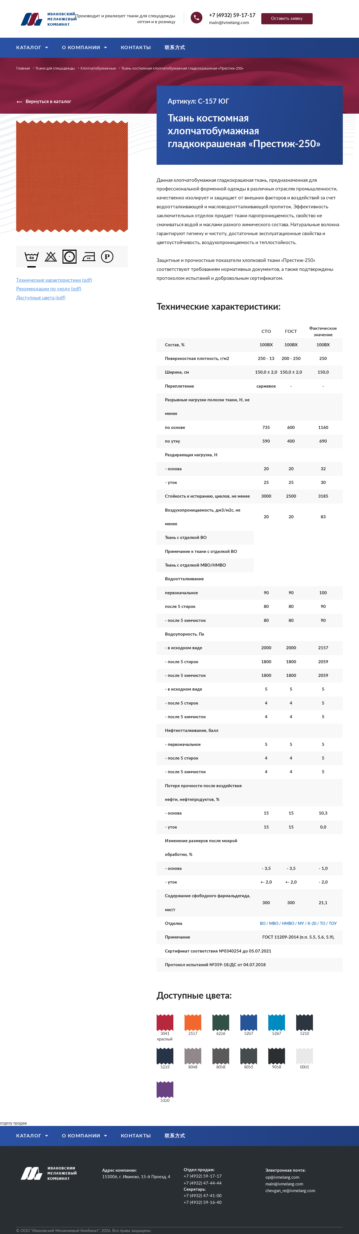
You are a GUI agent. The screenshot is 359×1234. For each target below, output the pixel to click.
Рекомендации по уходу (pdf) (48, 289)
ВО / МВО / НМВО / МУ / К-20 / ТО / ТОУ (298, 924)
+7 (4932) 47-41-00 (203, 1196)
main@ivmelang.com (229, 22)
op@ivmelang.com (282, 1177)
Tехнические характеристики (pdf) (54, 280)
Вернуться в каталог (43, 102)
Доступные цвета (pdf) (41, 297)
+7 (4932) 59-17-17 (232, 15)
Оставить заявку (287, 18)
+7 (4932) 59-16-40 (203, 1202)
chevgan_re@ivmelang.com (290, 1191)
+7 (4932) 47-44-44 (203, 1183)
